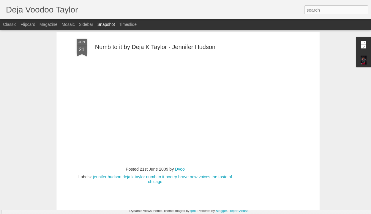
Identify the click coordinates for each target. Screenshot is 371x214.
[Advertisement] (266, 98)
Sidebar (86, 24)
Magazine (49, 24)
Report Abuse (239, 211)
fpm (193, 211)
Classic (9, 24)
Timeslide (128, 24)
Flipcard (27, 24)
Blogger (221, 211)
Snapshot (106, 24)
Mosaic (68, 24)
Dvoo (180, 135)
